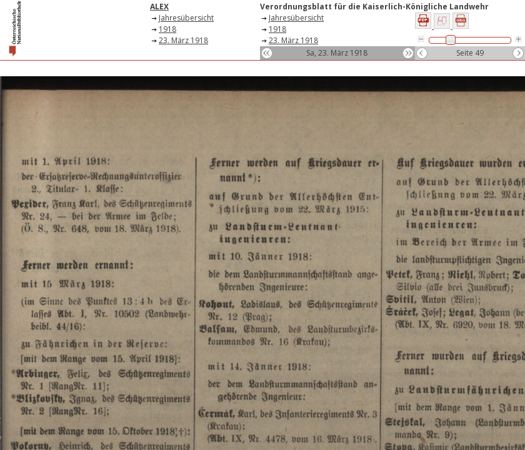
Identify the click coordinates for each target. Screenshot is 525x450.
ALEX (159, 6)
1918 (167, 29)
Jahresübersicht (186, 17)
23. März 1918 (183, 40)
